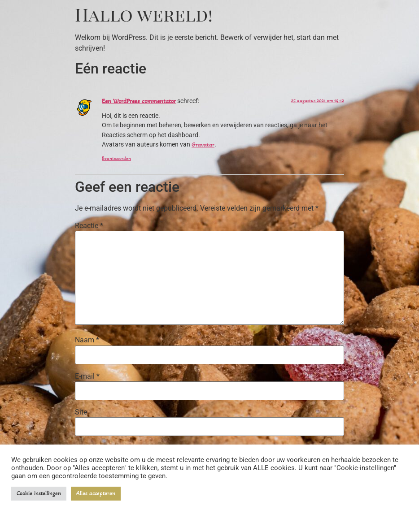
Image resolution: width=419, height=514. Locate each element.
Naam (87, 340)
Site (81, 412)
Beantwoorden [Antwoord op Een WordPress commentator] (116, 158)
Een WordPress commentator (139, 101)
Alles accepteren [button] (95, 493)
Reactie (89, 225)
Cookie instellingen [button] (39, 493)
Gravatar (203, 144)
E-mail (87, 376)
